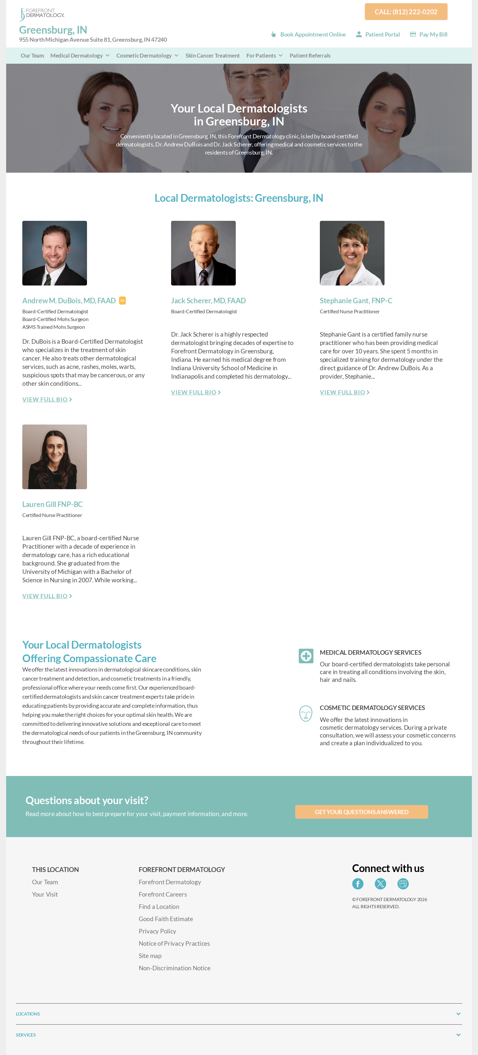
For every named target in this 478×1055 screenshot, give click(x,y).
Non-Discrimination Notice (174, 968)
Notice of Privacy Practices (174, 943)
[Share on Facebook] (359, 885)
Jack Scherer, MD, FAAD (208, 300)
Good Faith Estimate (166, 918)
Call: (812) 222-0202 (406, 12)
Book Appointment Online (313, 34)
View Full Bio (45, 399)
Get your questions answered (361, 811)
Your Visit (45, 894)
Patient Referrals (310, 55)
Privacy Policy (157, 931)
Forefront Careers (163, 894)
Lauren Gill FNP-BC (52, 504)
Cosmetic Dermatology (147, 55)
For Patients (264, 55)
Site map (150, 955)
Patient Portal (382, 34)
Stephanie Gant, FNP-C (356, 300)
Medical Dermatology (80, 55)
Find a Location (159, 906)
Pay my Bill (433, 34)
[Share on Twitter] (382, 885)
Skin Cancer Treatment (213, 55)
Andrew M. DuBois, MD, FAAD (69, 300)
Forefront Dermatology (170, 882)
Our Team (32, 55)
